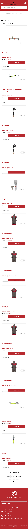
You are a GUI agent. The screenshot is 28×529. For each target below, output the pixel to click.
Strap (4, 453)
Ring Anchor (5, 199)
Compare (5, 67)
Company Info (5, 504)
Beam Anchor (6, 53)
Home (8, 13)
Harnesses (9, 240)
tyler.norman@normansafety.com (13, 518)
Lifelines (9, 132)
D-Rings (9, 423)
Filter (14, 29)
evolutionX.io (14, 527)
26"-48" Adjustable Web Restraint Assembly (12, 90)
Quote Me (16, 62)
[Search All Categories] (14, 7)
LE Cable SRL (5, 125)
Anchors (9, 59)
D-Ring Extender (7, 417)
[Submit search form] (25, 8)
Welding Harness (7, 233)
